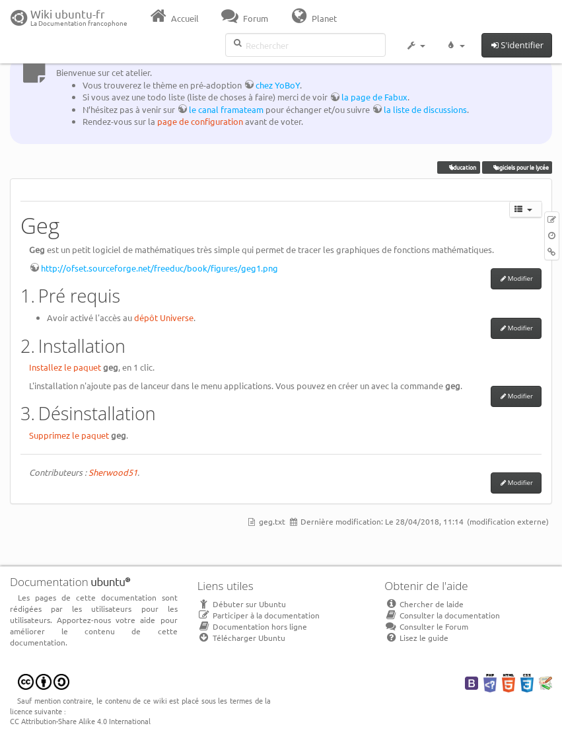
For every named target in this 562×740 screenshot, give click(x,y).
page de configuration (200, 121)
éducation (459, 167)
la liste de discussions (425, 109)
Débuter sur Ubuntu (241, 604)
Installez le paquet (65, 367)
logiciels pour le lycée (517, 167)
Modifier (520, 278)
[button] (415, 47)
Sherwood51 (112, 472)
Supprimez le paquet (69, 435)
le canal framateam (226, 109)
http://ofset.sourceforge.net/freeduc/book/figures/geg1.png (159, 268)
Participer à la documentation (258, 615)
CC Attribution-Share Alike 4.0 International (80, 721)
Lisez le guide (416, 637)
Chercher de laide (424, 604)
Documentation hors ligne (252, 626)
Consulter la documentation (442, 615)
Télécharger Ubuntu (241, 637)
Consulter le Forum (426, 626)
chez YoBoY (278, 85)
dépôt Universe (163, 317)
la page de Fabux (374, 96)
